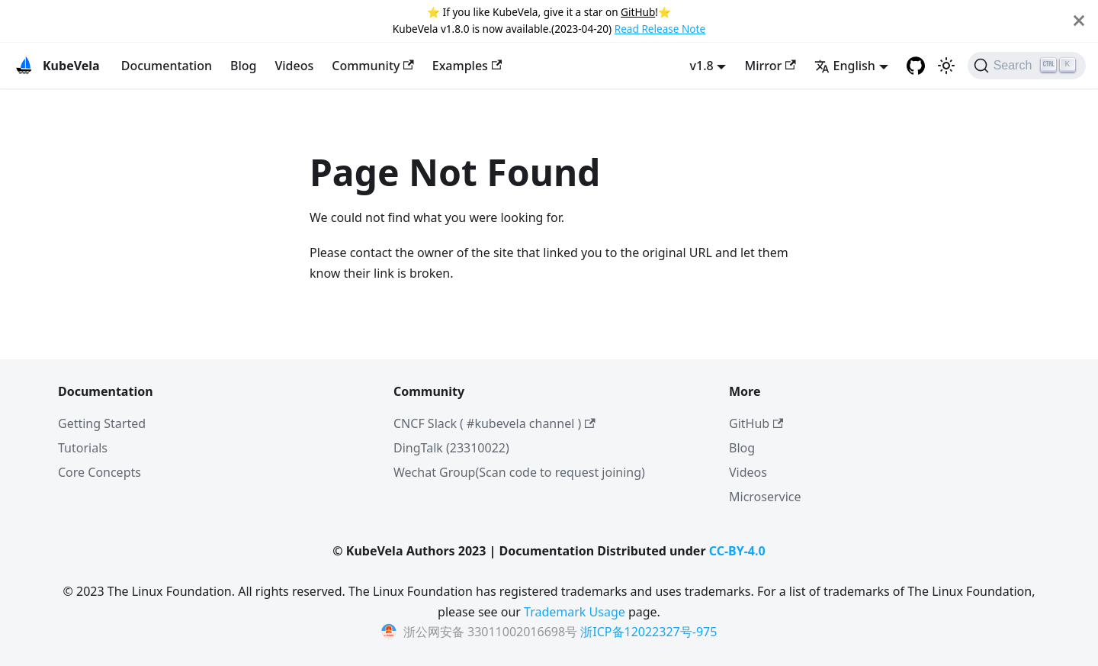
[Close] (1079, 21)
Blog (243, 65)
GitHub (638, 12)
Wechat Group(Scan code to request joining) (519, 472)
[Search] (1027, 65)
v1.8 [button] (702, 65)
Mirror (769, 65)
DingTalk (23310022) (451, 447)
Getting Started (102, 423)
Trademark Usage (574, 611)
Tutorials (83, 447)
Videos (293, 65)
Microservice (765, 496)
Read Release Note (660, 28)
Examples (467, 65)
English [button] (844, 65)
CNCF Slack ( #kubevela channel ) (494, 423)
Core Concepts (99, 472)
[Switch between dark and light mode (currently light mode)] (946, 65)
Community (373, 65)
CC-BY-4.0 (737, 550)
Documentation (166, 65)
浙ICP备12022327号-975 (648, 631)
